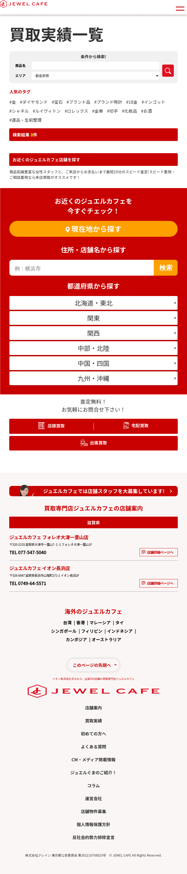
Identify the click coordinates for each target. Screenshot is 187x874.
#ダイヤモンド (34, 102)
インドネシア (120, 631)
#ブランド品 (78, 102)
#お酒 (146, 111)
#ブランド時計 (108, 102)
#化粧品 (129, 111)
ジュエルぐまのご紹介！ (93, 772)
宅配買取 (139, 425)
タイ (119, 622)
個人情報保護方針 (93, 824)
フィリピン (91, 631)
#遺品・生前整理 (25, 120)
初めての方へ (93, 733)
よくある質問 (93, 746)
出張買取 (98, 442)
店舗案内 (93, 707)
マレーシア (100, 622)
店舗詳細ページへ (157, 552)
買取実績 (93, 720)
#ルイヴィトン (47, 111)
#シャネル (19, 111)
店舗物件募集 (93, 811)
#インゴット (153, 102)
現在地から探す (96, 229)
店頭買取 (56, 425)
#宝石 (57, 102)
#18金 (131, 102)
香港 (80, 622)
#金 (12, 102)
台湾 (67, 622)
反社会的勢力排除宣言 (93, 837)
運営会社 (93, 798)
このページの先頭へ (92, 665)
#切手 (112, 111)
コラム (93, 785)
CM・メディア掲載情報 (93, 759)
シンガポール (63, 631)
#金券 (97, 111)
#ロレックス (76, 111)
